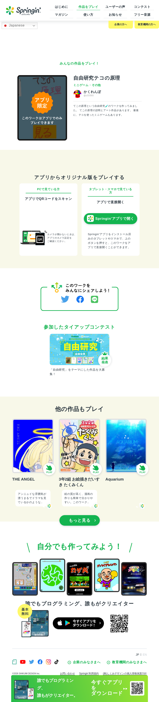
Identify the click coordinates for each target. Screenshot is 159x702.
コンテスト (142, 6)
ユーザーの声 (115, 6)
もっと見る (82, 520)
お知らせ (115, 14)
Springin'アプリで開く (110, 218)
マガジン (61, 14)
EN (145, 654)
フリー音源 (142, 14)
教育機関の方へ (147, 24)
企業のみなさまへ (84, 662)
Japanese (14, 25)
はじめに (61, 6)
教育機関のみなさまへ (127, 662)
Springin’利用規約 (89, 673)
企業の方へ (120, 24)
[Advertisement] (79, 42)
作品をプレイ (88, 6)
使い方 (88, 14)
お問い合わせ (67, 673)
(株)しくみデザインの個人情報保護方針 (125, 673)
